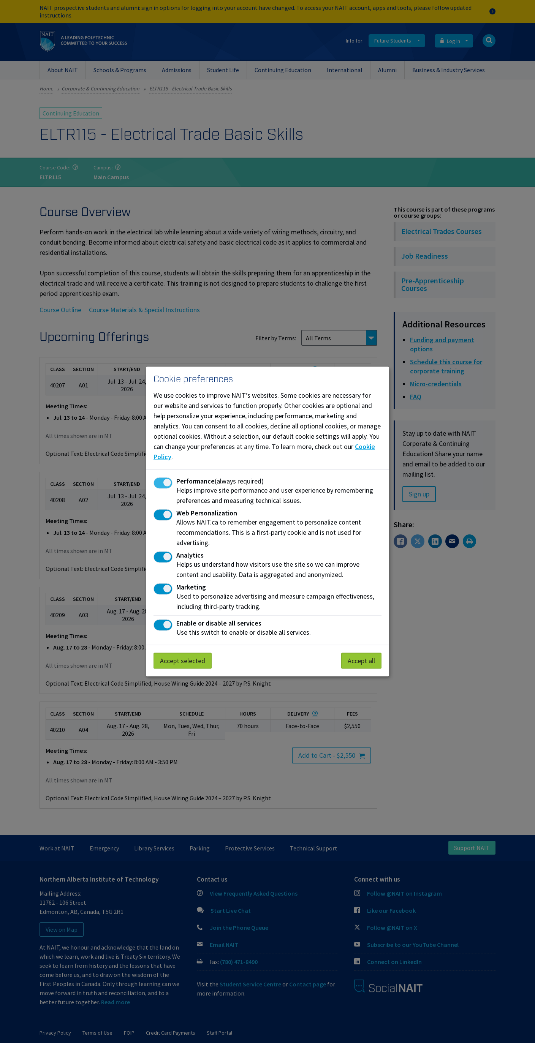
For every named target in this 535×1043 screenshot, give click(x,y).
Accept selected (182, 660)
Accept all (361, 660)
